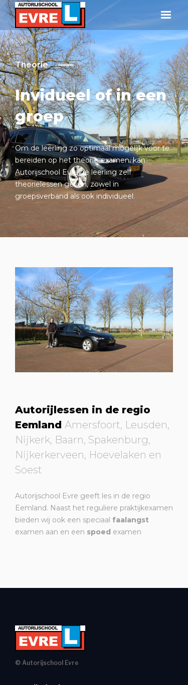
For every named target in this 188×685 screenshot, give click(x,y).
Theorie (31, 65)
